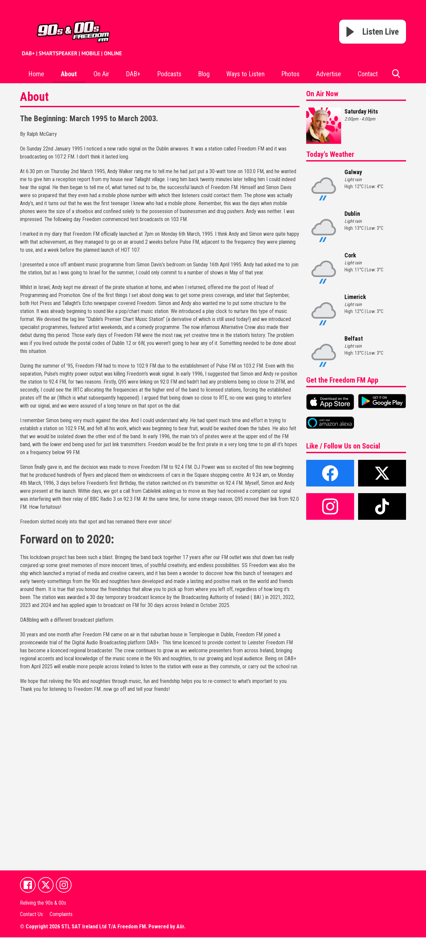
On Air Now (322, 94)
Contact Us (31, 915)
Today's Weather (330, 154)
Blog (204, 74)
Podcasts (169, 74)
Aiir (180, 927)
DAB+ (133, 74)
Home (36, 74)
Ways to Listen (245, 74)
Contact (368, 74)
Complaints (61, 915)
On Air (101, 74)
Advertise (328, 74)
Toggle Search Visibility (396, 76)
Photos (290, 74)
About (69, 74)
